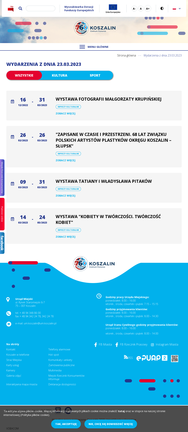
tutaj (121, 411)
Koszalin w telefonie (17, 354)
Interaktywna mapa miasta (21, 384)
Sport (95, 75)
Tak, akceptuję (66, 424)
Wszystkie (24, 75)
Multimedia (54, 370)
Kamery (10, 370)
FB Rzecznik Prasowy (131, 344)
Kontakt (10, 349)
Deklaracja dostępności (62, 384)
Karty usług (12, 365)
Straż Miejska (14, 360)
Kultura (59, 75)
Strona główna (126, 55)
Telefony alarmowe (59, 349)
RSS (128, 358)
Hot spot (53, 354)
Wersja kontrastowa (162, 8)
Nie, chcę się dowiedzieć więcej (111, 424)
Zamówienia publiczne (61, 365)
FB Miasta (103, 344)
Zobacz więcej (65, 113)
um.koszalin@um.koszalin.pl (40, 323)
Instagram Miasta (164, 344)
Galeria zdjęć (13, 375)
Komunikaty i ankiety (60, 360)
